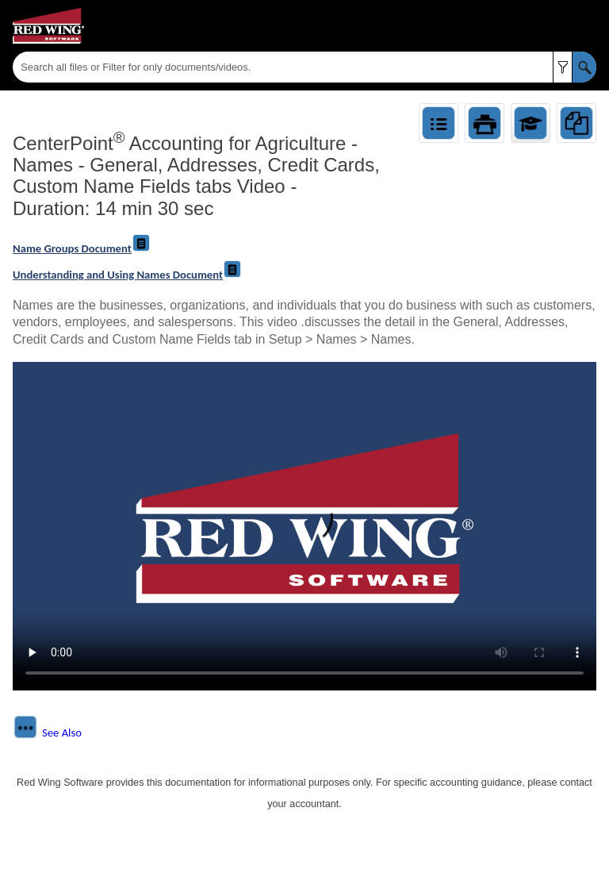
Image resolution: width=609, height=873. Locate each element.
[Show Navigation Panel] (588, 26)
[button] (563, 67)
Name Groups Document (82, 248)
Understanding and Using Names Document (127, 274)
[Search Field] (304, 67)
